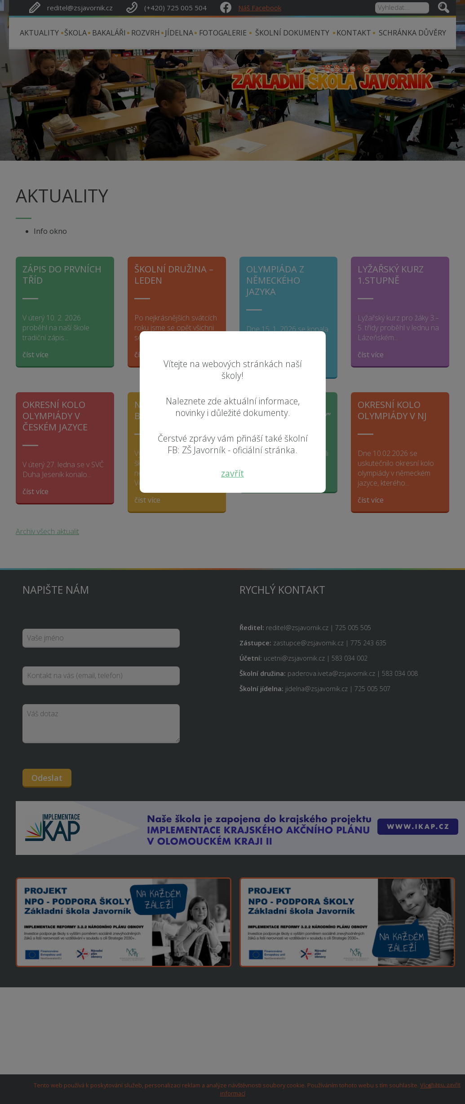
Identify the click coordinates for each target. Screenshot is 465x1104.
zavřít (232, 473)
